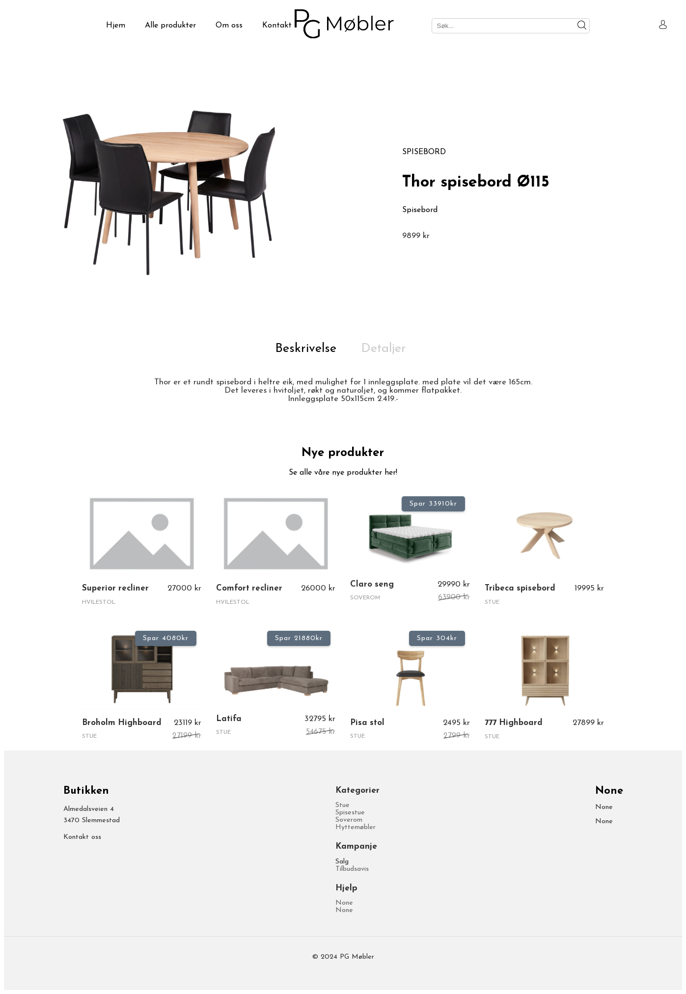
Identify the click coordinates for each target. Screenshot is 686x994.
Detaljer (383, 349)
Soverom (348, 820)
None (344, 903)
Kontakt (277, 25)
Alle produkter (170, 25)
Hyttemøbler (355, 827)
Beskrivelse (305, 349)
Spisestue (350, 812)
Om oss (229, 25)
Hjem (115, 25)
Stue (342, 805)
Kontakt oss (82, 837)
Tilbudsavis (352, 869)
